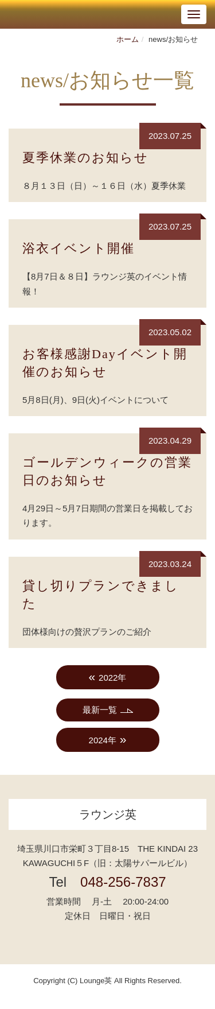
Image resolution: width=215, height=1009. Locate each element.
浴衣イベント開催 (78, 248)
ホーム (127, 39)
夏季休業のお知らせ (85, 157)
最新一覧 (100, 710)
